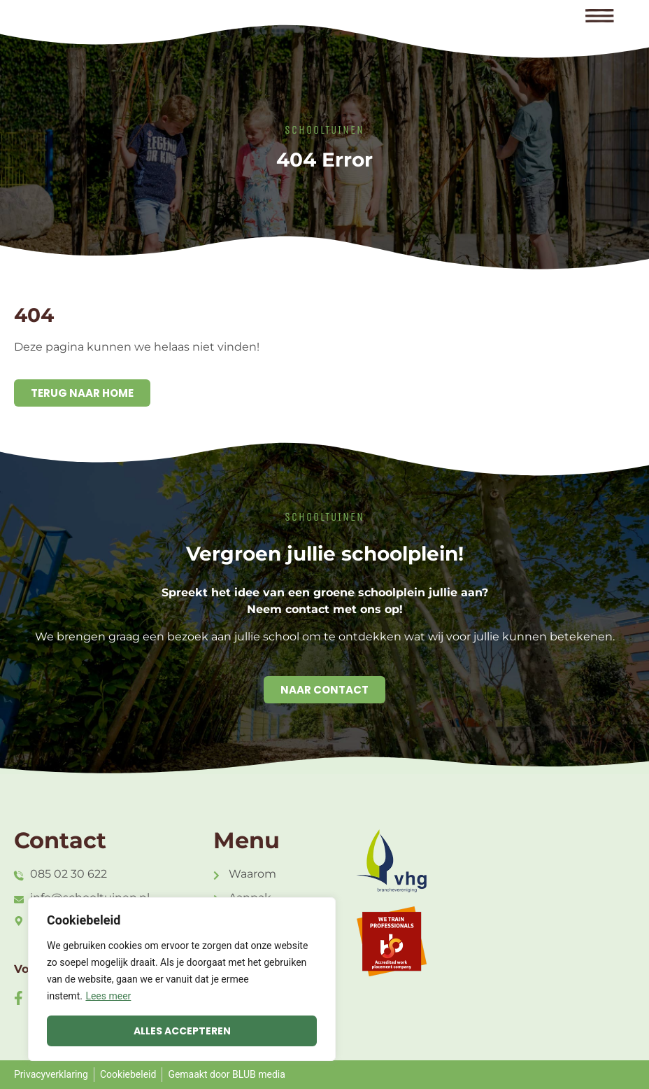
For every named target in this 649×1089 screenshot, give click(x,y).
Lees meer (108, 996)
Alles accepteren (182, 1031)
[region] (182, 979)
